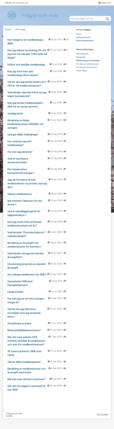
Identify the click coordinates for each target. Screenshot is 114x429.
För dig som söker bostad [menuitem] (87, 64)
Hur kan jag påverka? (38, 151)
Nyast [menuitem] (78, 34)
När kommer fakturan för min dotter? (38, 202)
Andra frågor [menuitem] (81, 70)
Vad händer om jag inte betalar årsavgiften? (38, 255)
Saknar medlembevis (38, 193)
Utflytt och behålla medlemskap (38, 64)
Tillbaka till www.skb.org (15, 2)
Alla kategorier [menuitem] (82, 54)
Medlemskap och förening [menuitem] (88, 60)
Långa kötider (38, 291)
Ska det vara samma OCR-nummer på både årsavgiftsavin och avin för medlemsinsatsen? (38, 340)
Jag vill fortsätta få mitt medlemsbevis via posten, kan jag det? (38, 183)
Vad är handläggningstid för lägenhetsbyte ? (38, 212)
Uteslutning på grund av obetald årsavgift (38, 265)
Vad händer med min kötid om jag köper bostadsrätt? (38, 94)
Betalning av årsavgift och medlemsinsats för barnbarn (38, 244)
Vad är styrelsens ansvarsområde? (38, 160)
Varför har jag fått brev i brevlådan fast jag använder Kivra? (38, 312)
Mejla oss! (104, 2)
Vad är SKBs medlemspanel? (38, 361)
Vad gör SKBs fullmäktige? (38, 134)
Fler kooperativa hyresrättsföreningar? (38, 170)
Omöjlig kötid (38, 113)
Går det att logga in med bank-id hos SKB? (38, 387)
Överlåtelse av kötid (38, 323)
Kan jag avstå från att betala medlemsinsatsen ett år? (38, 223)
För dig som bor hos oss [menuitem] (86, 67)
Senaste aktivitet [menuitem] (83, 37)
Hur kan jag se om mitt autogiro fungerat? (38, 300)
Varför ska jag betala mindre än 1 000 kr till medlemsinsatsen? (38, 83)
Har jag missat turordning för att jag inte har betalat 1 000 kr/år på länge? (38, 53)
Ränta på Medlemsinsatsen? (38, 330)
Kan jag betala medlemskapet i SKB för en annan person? (38, 104)
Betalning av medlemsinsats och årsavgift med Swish (38, 370)
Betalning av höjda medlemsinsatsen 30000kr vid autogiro (38, 124)
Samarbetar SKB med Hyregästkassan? (38, 283)
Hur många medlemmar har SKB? (38, 274)
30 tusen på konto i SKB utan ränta (38, 352)
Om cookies (102, 414)
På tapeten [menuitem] (80, 57)
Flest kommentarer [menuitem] (85, 40)
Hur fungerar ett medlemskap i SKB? (38, 41)
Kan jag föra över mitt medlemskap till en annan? (38, 73)
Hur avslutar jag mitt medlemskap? (38, 143)
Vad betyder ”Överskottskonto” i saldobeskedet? (38, 234)
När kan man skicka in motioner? (38, 379)
